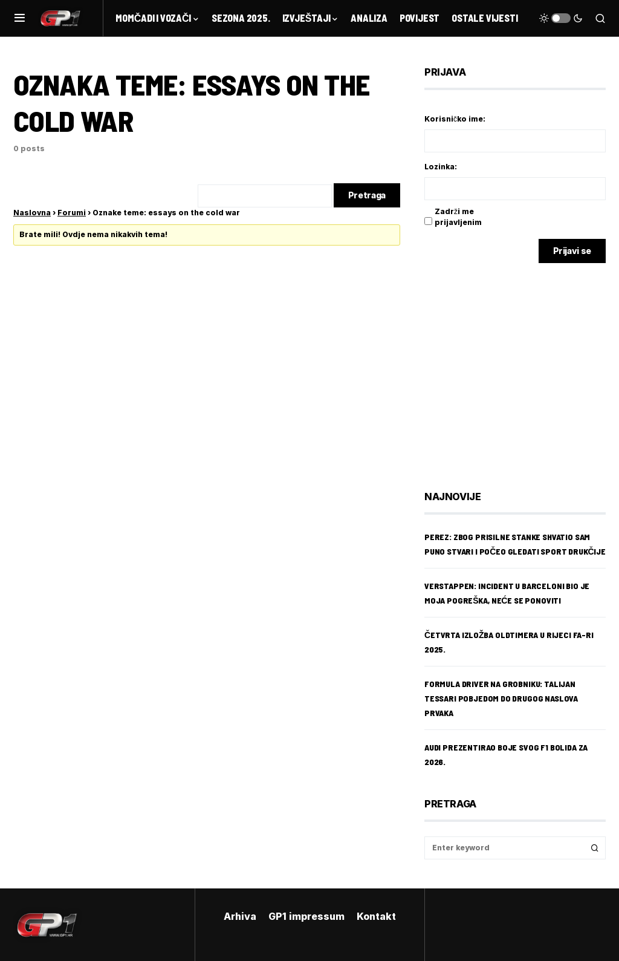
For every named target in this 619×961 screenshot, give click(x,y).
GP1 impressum (306, 916)
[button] (19, 18)
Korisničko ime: (454, 118)
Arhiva (240, 916)
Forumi (71, 212)
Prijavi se (572, 251)
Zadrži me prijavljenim (458, 217)
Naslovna (32, 212)
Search (595, 848)
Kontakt (376, 916)
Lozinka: (440, 166)
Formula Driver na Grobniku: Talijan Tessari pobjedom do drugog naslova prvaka (501, 698)
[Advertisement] (521, 367)
